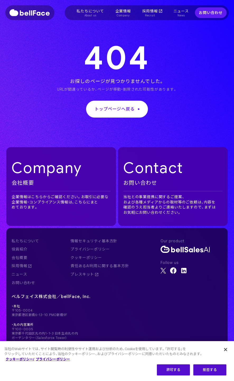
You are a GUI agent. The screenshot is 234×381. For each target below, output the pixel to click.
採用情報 (21, 265)
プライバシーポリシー (90, 249)
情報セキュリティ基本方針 (94, 241)
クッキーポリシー (86, 257)
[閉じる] (225, 351)
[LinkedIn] (184, 270)
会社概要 (19, 257)
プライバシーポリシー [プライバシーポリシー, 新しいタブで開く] (53, 361)
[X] (163, 270)
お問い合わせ (210, 12)
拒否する (210, 372)
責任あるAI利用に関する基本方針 (100, 265)
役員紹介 (19, 249)
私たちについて (25, 241)
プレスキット (84, 274)
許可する (173, 372)
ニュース (19, 274)
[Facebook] (173, 270)
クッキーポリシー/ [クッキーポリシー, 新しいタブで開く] (20, 361)
